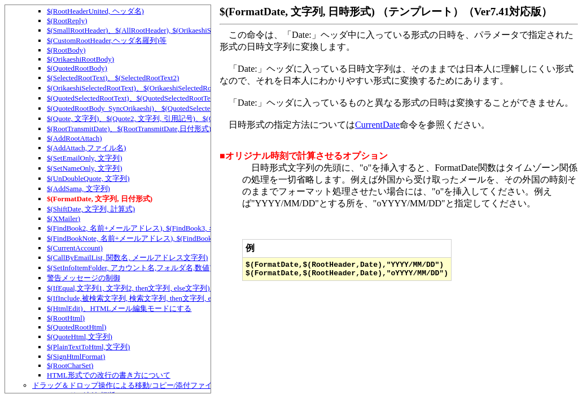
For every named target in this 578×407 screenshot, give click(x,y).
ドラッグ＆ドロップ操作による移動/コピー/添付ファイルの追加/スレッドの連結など (171, 385)
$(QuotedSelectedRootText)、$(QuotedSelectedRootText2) (134, 98)
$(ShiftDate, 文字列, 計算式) (91, 209)
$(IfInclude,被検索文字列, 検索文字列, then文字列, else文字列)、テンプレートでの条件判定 (193, 298)
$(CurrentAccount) (75, 248)
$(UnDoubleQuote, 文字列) (88, 178)
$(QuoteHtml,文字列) (79, 336)
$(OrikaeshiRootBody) (80, 59)
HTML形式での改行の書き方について (108, 375)
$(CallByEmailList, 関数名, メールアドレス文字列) (127, 257)
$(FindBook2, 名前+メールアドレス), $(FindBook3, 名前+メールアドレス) (164, 228)
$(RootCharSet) (70, 365)
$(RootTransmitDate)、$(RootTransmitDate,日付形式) (129, 128)
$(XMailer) (63, 218)
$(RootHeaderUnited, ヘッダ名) (95, 11)
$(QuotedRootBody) (77, 68)
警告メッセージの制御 (83, 278)
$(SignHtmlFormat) (76, 356)
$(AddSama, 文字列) (78, 188)
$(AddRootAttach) (74, 138)
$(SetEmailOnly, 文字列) (84, 158)
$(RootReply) (67, 20)
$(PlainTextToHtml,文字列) (88, 347)
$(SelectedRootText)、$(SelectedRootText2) (113, 77)
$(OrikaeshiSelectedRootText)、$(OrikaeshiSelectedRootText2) (141, 88)
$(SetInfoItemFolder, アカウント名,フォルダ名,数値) (129, 267)
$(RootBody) (66, 50)
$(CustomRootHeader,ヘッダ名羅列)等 (107, 40)
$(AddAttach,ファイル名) (86, 148)
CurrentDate (377, 124)
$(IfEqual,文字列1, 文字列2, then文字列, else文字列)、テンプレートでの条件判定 (176, 288)
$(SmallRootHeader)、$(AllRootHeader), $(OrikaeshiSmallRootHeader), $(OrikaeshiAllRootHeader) (197, 30)
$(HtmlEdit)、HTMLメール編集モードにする (119, 308)
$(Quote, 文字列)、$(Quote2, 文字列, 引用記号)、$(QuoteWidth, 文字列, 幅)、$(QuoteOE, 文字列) (200, 118)
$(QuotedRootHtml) (76, 327)
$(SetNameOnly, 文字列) (84, 168)
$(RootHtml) (66, 318)
